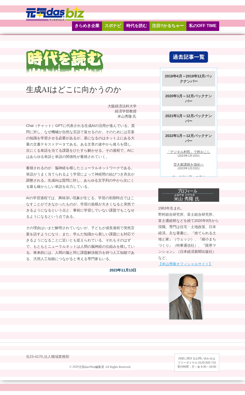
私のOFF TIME (203, 25)
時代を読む (136, 25)
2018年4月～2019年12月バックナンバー (188, 78)
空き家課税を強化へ (188, 164)
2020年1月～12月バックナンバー (188, 98)
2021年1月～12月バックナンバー (188, 118)
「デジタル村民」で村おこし (188, 152)
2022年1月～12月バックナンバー (188, 138)
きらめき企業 (87, 25)
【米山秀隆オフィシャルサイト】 (185, 264)
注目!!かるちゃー (168, 25)
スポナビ (113, 25)
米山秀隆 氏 (127, 116)
